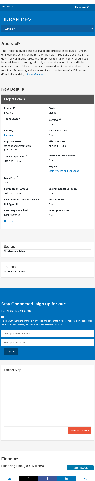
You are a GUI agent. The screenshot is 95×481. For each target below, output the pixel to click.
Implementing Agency (62, 155)
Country (8, 130)
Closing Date (56, 199)
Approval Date (12, 141)
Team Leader (12, 118)
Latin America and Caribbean (64, 170)
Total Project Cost (15, 156)
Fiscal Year (11, 178)
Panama (8, 135)
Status (53, 108)
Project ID (9, 108)
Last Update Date (59, 210)
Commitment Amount (17, 188)
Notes (7, 221)
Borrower (55, 119)
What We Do (7, 6)
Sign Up (10, 351)
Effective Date (57, 141)
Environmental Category (63, 188)
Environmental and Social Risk (21, 199)
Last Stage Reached (16, 210)
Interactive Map (80, 430)
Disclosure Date (58, 130)
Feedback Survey (80, 468)
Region (53, 166)
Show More (34, 74)
